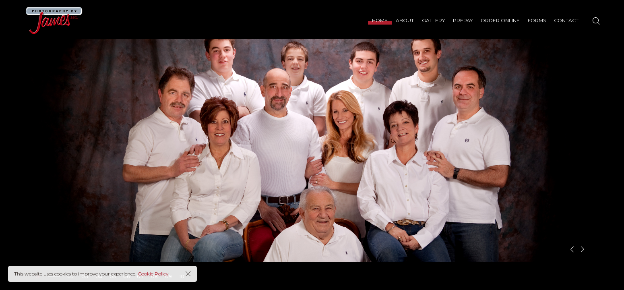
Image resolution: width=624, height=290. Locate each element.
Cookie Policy (153, 274)
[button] (572, 249)
